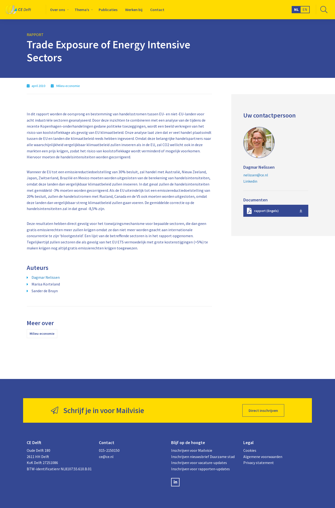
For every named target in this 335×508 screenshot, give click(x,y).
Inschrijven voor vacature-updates (199, 462)
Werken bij (133, 9)
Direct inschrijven (263, 410)
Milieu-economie (42, 333)
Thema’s (82, 9)
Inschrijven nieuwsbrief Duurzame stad (203, 456)
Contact (157, 9)
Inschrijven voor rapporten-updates (200, 468)
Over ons (57, 9)
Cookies (249, 450)
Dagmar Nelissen (46, 277)
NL (296, 9)
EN (305, 9)
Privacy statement (258, 462)
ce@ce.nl (106, 456)
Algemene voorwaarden (262, 456)
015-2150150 (109, 450)
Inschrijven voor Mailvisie (191, 450)
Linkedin (250, 181)
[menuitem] (58, 9)
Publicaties (108, 9)
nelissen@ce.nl (255, 175)
